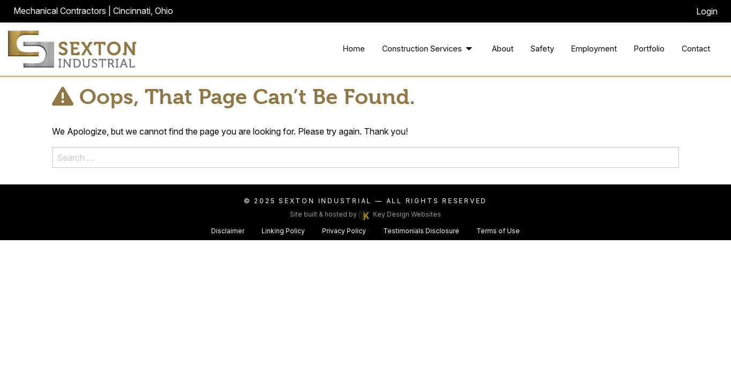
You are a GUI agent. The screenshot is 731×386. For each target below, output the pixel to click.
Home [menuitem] (354, 48)
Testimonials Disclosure (421, 231)
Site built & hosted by (365, 214)
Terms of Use (498, 231)
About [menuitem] (502, 48)
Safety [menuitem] (542, 48)
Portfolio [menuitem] (649, 48)
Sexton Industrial (327, 201)
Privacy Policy (344, 231)
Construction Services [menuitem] (422, 48)
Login (707, 11)
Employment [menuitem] (594, 48)
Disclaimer (227, 231)
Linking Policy (283, 231)
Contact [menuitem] (696, 48)
